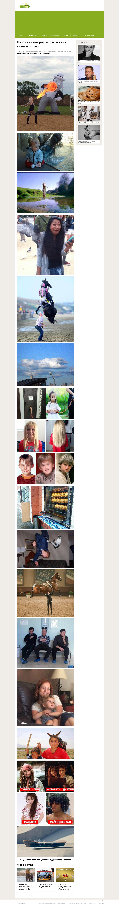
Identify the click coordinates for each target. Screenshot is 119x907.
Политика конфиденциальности (47, 903)
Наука (66, 35)
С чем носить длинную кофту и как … (88, 122)
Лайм (16, 903)
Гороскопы (32, 35)
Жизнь (19, 35)
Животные (55, 35)
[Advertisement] (59, 22)
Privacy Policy (91, 903)
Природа (76, 35)
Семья (43, 35)
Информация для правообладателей (77, 903)
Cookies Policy (100, 903)
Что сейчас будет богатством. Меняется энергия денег (86, 141)
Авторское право (61, 903)
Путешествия (89, 35)
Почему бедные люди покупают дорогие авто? (45, 886)
